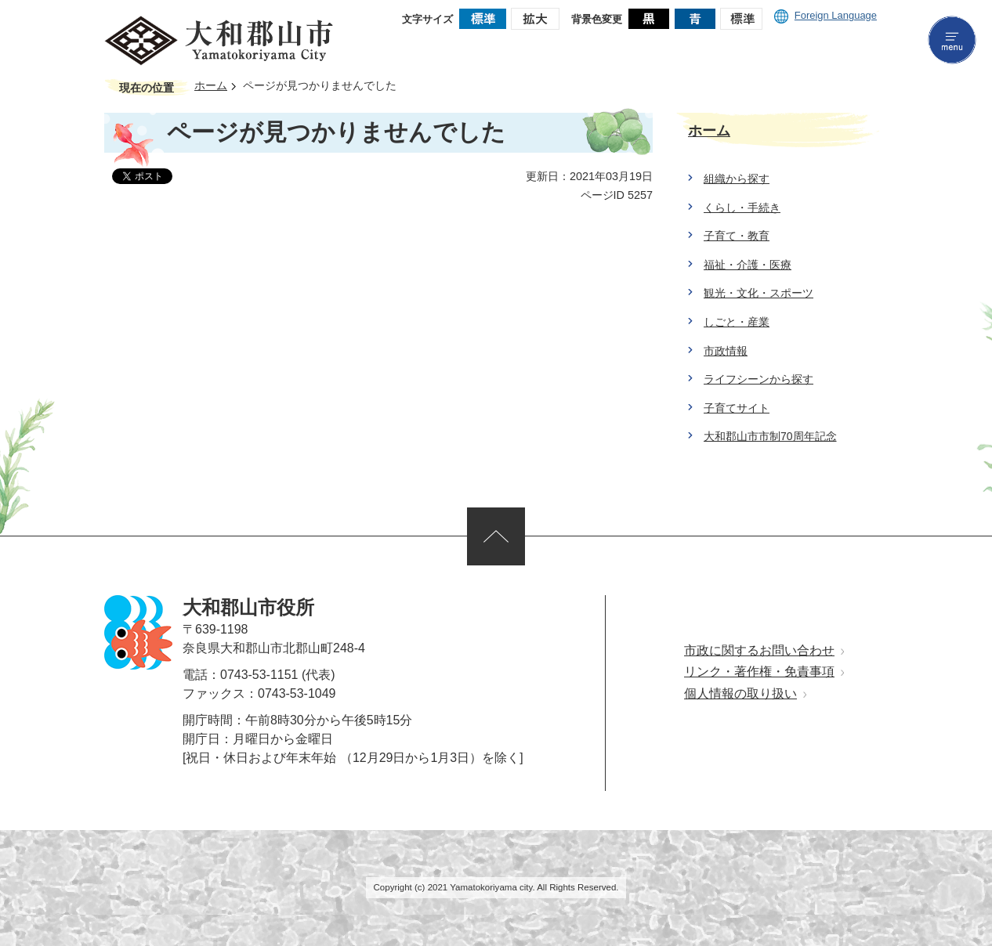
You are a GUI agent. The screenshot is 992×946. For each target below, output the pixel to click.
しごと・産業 (736, 322)
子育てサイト (736, 408)
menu (952, 40)
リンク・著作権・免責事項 (759, 671)
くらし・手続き (742, 207)
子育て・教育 (736, 235)
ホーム (210, 86)
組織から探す (736, 178)
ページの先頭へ (496, 536)
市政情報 (726, 351)
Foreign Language (825, 15)
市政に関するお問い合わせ (759, 650)
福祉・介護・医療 (747, 264)
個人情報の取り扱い (740, 693)
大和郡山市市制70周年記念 (770, 436)
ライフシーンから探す (758, 379)
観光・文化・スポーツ (758, 293)
